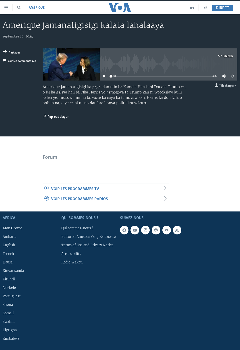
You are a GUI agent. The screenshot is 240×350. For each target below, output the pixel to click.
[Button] (11, 53)
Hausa (7, 262)
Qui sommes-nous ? (77, 228)
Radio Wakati (72, 262)
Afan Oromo (12, 228)
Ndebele (9, 288)
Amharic (9, 237)
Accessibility (71, 254)
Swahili (9, 322)
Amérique (37, 8)
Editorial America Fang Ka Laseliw (88, 237)
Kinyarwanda (13, 271)
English (9, 245)
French (8, 254)
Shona (8, 305)
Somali (8, 313)
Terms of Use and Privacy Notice (87, 245)
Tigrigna (10, 330)
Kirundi (9, 279)
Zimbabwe (11, 339)
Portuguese (12, 296)
